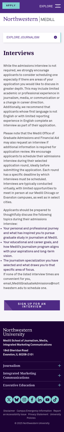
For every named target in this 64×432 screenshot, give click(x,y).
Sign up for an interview (32, 305)
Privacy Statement (38, 414)
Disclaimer (9, 411)
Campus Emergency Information (34, 411)
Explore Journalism (22, 37)
